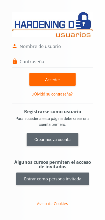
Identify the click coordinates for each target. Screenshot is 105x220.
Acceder (52, 79)
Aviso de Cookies (52, 203)
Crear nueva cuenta (52, 139)
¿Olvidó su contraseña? (52, 94)
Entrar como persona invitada (52, 179)
